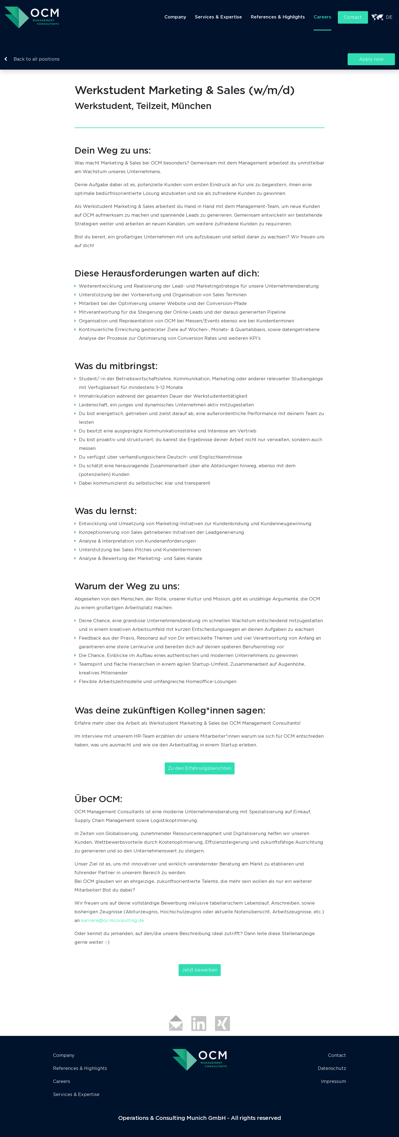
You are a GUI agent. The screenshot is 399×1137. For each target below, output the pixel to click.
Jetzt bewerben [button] (199, 970)
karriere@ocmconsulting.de (112, 920)
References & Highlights (277, 17)
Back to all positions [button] (32, 59)
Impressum (333, 1081)
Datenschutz (332, 1068)
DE (389, 17)
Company (174, 17)
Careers (322, 17)
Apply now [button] (369, 59)
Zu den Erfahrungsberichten (199, 768)
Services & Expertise (217, 17)
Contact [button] (352, 17)
